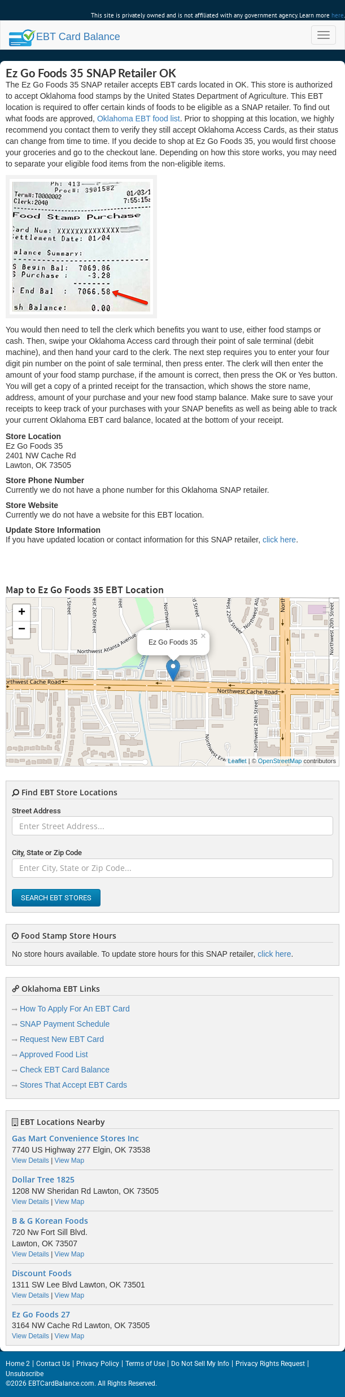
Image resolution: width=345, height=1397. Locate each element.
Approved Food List (53, 1054)
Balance (64, 36)
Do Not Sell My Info (200, 1363)
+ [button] (21, 613)
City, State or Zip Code (47, 852)
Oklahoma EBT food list (138, 118)
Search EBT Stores (56, 898)
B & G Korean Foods (50, 1221)
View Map (69, 1160)
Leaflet (237, 760)
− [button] (21, 629)
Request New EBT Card (62, 1039)
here (337, 15)
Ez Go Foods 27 (41, 1315)
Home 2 (18, 1363)
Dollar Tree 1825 (43, 1180)
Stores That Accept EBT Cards (73, 1084)
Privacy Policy (97, 1363)
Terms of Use (145, 1363)
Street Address (36, 811)
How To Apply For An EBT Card (75, 1008)
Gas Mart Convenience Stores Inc (75, 1138)
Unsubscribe (24, 1373)
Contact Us (53, 1363)
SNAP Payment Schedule (65, 1023)
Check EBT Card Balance (65, 1069)
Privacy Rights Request (270, 1363)
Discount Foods (42, 1273)
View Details (30, 1160)
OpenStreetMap (280, 760)
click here (279, 539)
